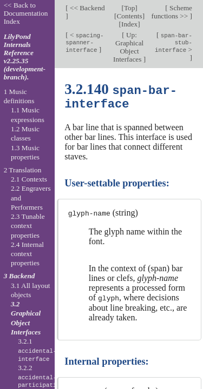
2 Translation (23, 170)
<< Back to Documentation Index (26, 13)
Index (129, 24)
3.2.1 (37, 350)
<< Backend (86, 8)
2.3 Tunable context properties (28, 225)
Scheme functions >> (172, 12)
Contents (129, 16)
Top (129, 8)
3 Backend (19, 276)
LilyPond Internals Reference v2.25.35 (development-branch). (24, 56)
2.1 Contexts (29, 179)
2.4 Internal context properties (27, 253)
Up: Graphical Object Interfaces (128, 47)
